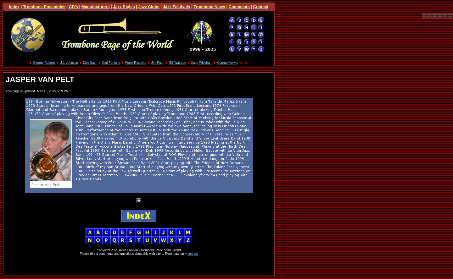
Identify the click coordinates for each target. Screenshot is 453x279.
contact (192, 253)
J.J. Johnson (68, 62)
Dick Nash (90, 62)
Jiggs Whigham (201, 62)
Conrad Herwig (227, 62)
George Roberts (44, 62)
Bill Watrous (177, 62)
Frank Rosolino (135, 62)
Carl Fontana (111, 62)
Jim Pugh (158, 62)
